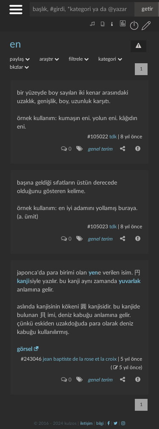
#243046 (31, 359)
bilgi (99, 423)
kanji (23, 281)
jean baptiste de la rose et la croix (80, 359)
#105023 (97, 226)
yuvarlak (129, 281)
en (15, 44)
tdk (113, 136)
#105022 (97, 136)
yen (93, 273)
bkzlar (19, 67)
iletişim (86, 423)
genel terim (100, 148)
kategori (110, 59)
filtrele (79, 59)
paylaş (20, 59)
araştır (49, 59)
